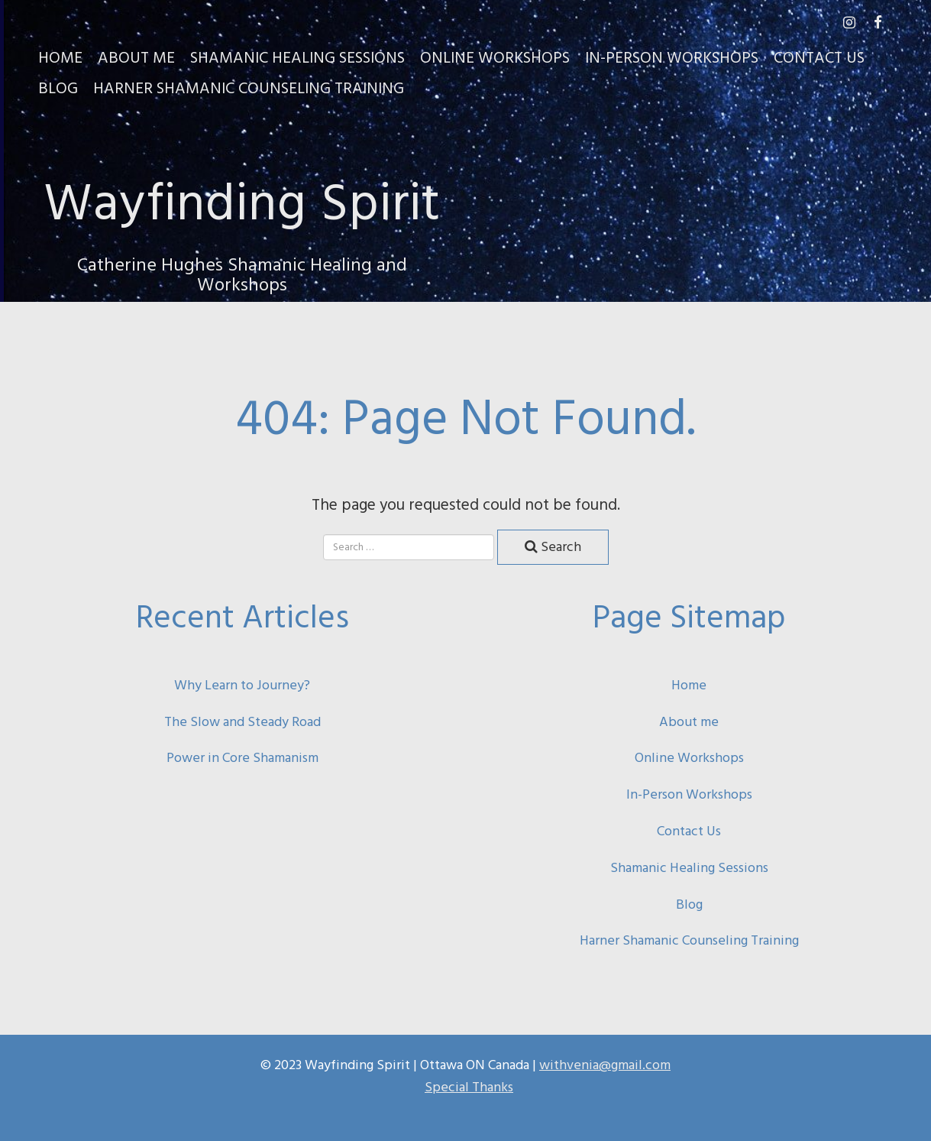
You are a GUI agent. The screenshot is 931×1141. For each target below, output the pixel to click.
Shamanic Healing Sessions (297, 56)
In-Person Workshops (671, 56)
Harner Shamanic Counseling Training (248, 87)
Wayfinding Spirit (242, 199)
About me (689, 721)
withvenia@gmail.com (605, 1065)
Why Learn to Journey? (242, 685)
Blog (58, 87)
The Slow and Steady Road (242, 721)
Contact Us (819, 56)
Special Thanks (469, 1087)
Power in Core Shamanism (242, 757)
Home (60, 56)
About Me (136, 56)
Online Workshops (495, 56)
